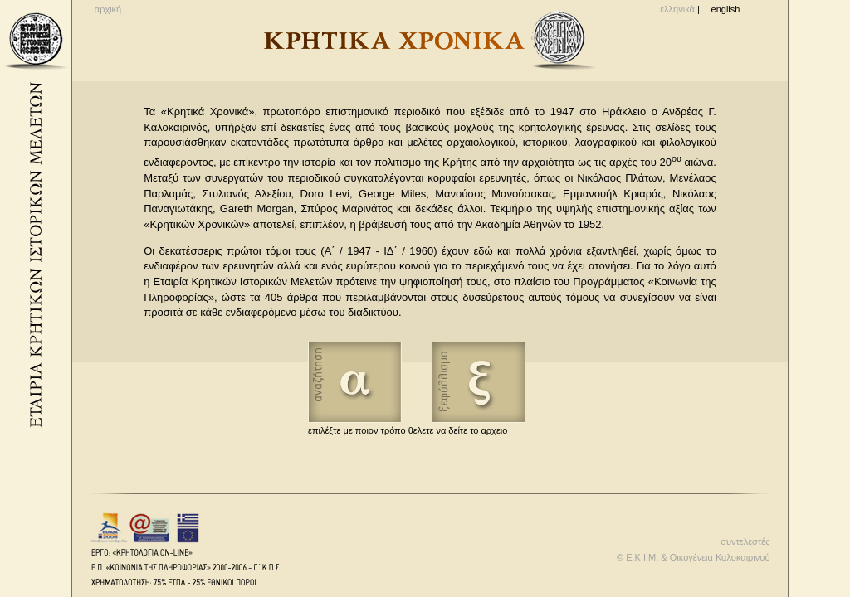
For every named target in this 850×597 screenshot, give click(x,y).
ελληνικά (677, 9)
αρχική (108, 9)
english (725, 9)
